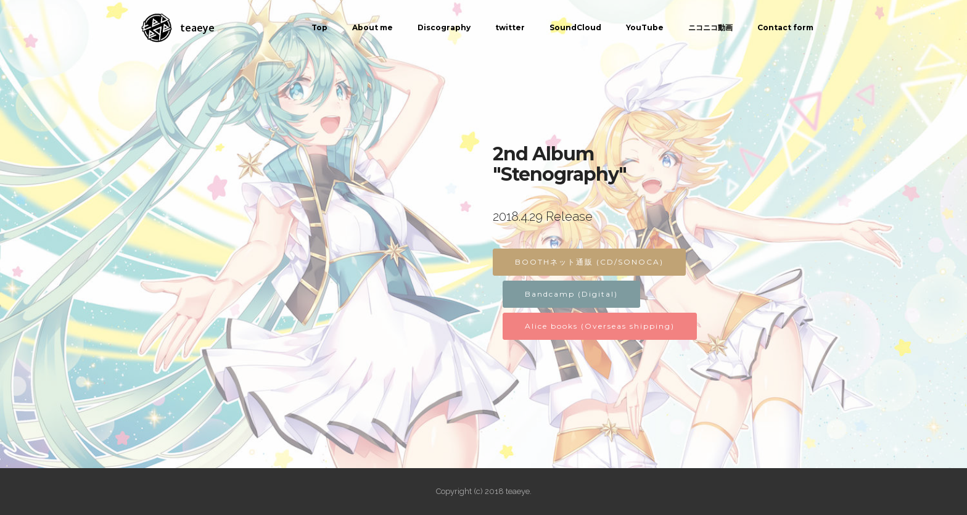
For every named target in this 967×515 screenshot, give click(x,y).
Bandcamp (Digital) (571, 294)
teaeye (197, 28)
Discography (444, 27)
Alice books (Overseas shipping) (600, 326)
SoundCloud (575, 27)
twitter (510, 27)
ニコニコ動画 (710, 27)
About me (372, 27)
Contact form (785, 27)
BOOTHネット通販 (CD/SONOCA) (589, 261)
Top (319, 27)
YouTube (645, 27)
